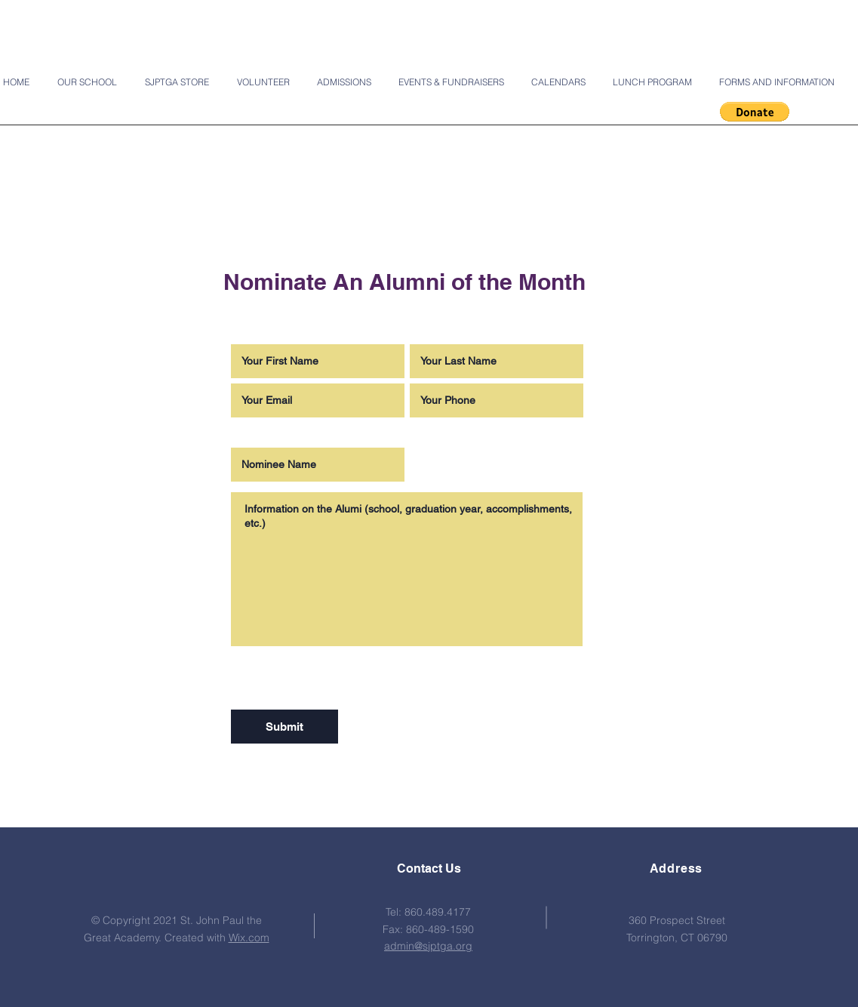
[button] (754, 112)
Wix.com (249, 937)
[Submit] (284, 727)
